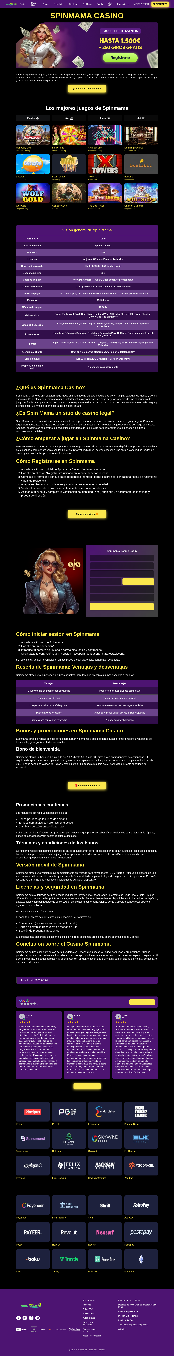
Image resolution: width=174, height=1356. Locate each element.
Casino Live (34, 4)
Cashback (87, 4)
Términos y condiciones (88, 1323)
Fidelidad (73, 4)
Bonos (45, 4)
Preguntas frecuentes (128, 1316)
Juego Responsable (92, 1336)
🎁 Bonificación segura (87, 785)
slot (141, 118)
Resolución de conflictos (129, 1300)
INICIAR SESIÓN (141, 4)
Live (69, 118)
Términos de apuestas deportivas (133, 1325)
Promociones (123, 4)
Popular (33, 118)
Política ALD (88, 1313)
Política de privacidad (128, 1311)
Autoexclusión (89, 1318)
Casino (23, 4)
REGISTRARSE (160, 4)
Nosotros (87, 1305)
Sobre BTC (88, 1309)
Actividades (59, 4)
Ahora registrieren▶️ (87, 514)
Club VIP (110, 4)
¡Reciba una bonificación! (87, 88)
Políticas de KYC (126, 1320)
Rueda (100, 4)
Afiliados (122, 1329)
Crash (105, 118)
